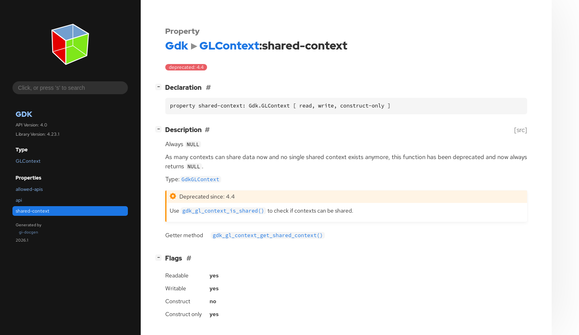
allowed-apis (29, 189)
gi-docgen (28, 232)
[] (160, 86)
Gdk (24, 114)
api (19, 200)
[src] (520, 130)
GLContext (28, 161)
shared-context (32, 211)
